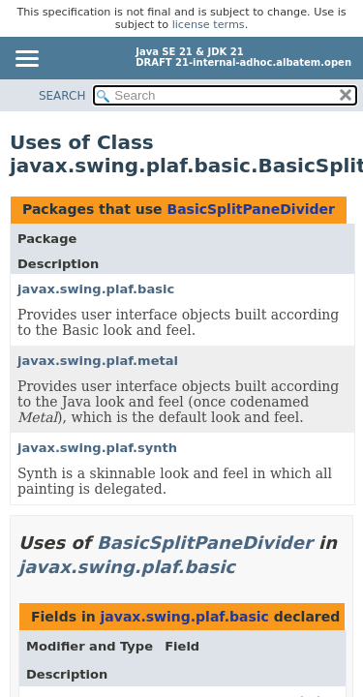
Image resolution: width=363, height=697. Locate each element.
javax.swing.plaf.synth (97, 447)
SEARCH (62, 96)
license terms (208, 24)
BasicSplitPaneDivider (250, 209)
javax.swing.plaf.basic (95, 289)
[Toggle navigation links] (26, 60)
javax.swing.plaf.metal (97, 360)
